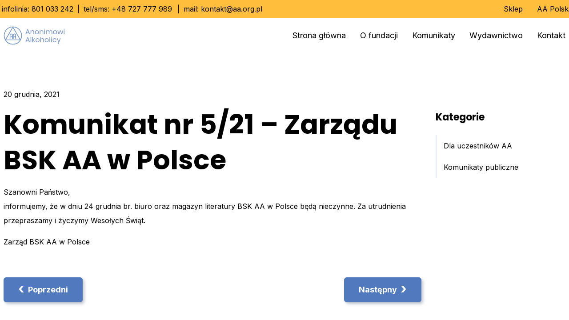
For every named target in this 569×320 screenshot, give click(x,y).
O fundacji (379, 35)
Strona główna (319, 35)
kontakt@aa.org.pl (231, 8)
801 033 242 (52, 8)
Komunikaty (433, 35)
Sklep (513, 8)
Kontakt (551, 35)
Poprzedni (43, 288)
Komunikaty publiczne (481, 167)
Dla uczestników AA (478, 145)
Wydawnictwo (496, 35)
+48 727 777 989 (142, 8)
